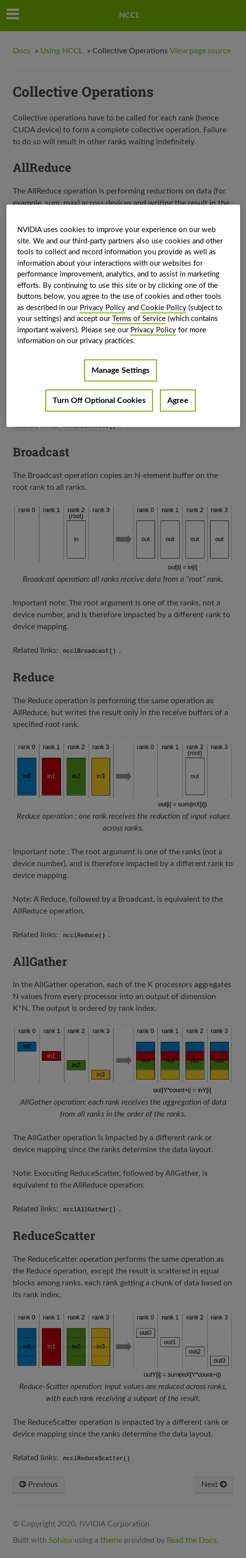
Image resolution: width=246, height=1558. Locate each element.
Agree (177, 400)
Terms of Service (139, 318)
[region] (123, 316)
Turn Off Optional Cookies (99, 400)
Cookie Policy (163, 307)
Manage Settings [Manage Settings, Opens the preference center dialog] (121, 370)
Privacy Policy (102, 307)
